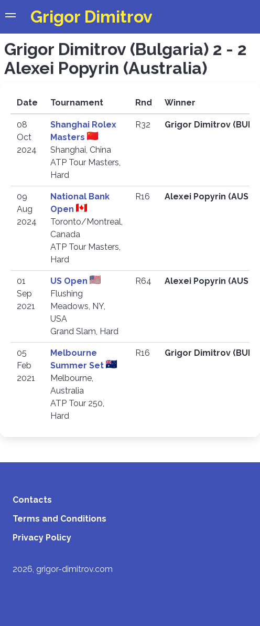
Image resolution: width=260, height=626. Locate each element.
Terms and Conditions (59, 519)
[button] (10, 16)
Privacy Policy (42, 538)
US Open (70, 281)
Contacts (32, 500)
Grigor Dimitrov (91, 16)
